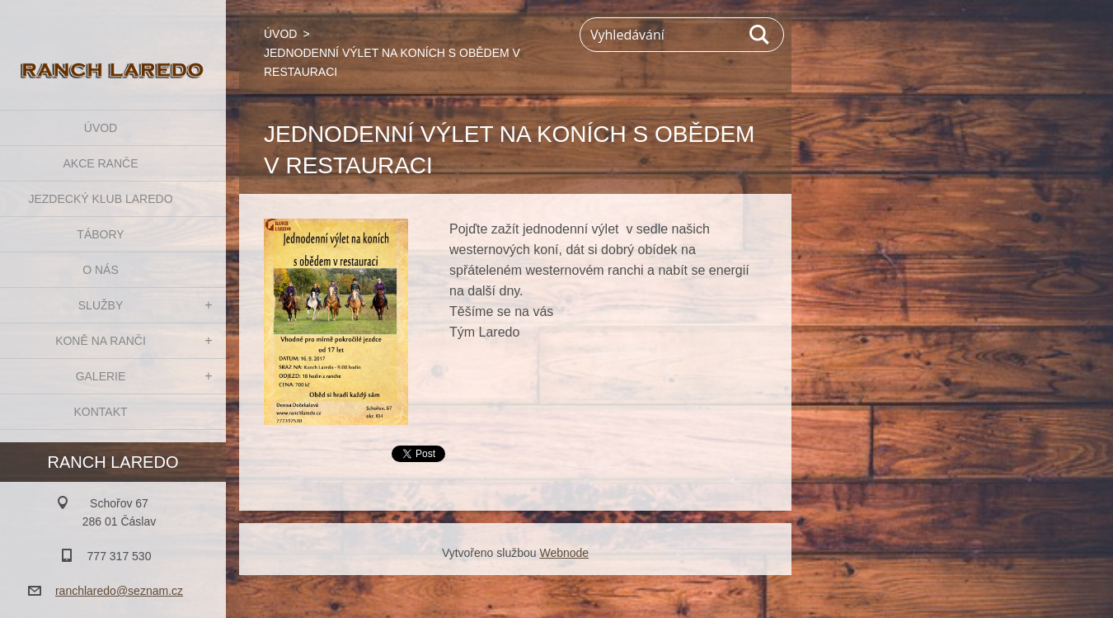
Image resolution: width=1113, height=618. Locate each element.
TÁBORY (100, 234)
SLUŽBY (100, 305)
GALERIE (101, 376)
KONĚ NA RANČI (100, 340)
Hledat (760, 34)
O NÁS (100, 269)
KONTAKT (100, 411)
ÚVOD (100, 127)
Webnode (564, 552)
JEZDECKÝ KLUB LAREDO (100, 198)
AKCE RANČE (100, 163)
